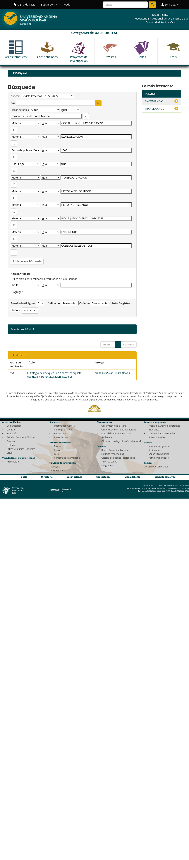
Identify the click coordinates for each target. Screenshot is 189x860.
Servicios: (169, 4)
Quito (24, 477)
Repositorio (60, 433)
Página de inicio (24, 4)
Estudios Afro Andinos (112, 453)
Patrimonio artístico (159, 457)
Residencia (154, 449)
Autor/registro (120, 303)
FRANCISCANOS (154, 108)
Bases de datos (61, 437)
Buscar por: (49, 4)
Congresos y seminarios (156, 466)
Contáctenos (103, 477)
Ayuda (66, 4)
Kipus (57, 449)
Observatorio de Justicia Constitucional (121, 441)
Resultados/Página (23, 303)
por (13, 103)
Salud (10, 452)
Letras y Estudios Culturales (21, 448)
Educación (12, 433)
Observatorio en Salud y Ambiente (118, 429)
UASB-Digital (19, 73)
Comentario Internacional (67, 457)
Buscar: (15, 96)
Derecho (11, 429)
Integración (107, 465)
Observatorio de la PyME (113, 425)
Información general (159, 446)
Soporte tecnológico (159, 453)
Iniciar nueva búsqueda (27, 261)
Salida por (54, 303)
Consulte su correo (165, 477)
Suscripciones (74, 477)
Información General (64, 425)
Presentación (13, 461)
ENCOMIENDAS (154, 101)
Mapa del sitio (132, 477)
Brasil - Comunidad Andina (114, 449)
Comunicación (14, 425)
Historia (11, 445)
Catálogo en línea (63, 429)
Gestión (11, 441)
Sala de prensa (56, 470)
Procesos (58, 446)
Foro (56, 453)
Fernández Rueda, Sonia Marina (112, 373)
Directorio (47, 477)
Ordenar (84, 303)
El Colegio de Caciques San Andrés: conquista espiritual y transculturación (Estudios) (54, 374)
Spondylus (54, 466)
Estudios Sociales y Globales (21, 437)
